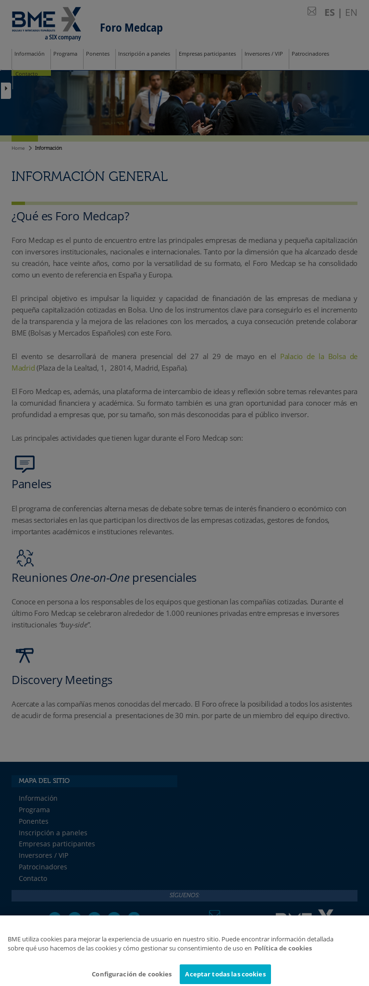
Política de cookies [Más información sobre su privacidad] (283, 951)
